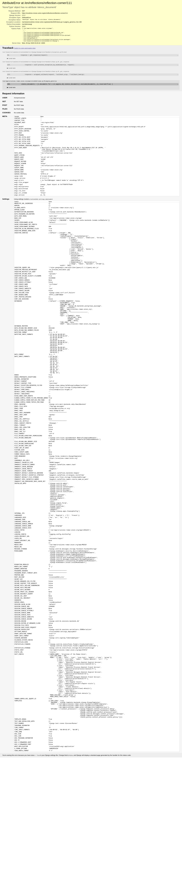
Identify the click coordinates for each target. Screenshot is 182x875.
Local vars (11, 61)
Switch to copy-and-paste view (24, 50)
